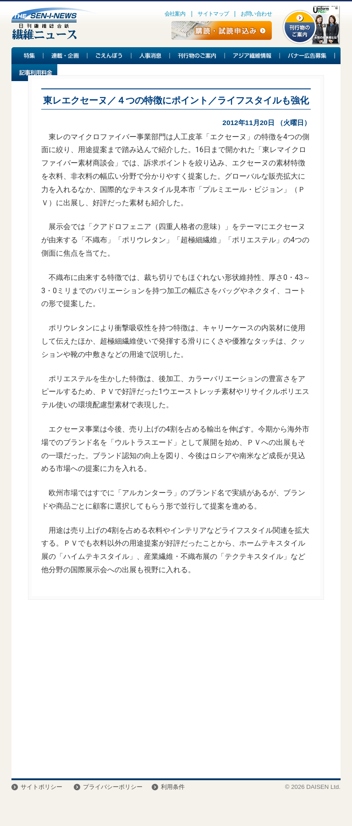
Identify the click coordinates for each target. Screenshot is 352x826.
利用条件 (173, 786)
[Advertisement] (176, 691)
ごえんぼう (110, 55)
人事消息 (151, 55)
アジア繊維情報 (252, 55)
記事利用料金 (34, 72)
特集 (27, 55)
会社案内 (175, 14)
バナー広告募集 (307, 55)
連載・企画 (66, 55)
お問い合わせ (256, 14)
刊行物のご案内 (197, 55)
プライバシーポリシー (113, 786)
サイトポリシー (41, 786)
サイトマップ (213, 14)
